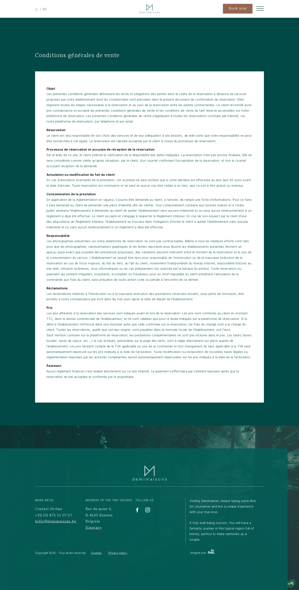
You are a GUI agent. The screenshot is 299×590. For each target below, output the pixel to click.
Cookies (96, 552)
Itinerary (93, 528)
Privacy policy (117, 552)
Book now (238, 8)
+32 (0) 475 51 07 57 (53, 515)
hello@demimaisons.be (55, 521)
